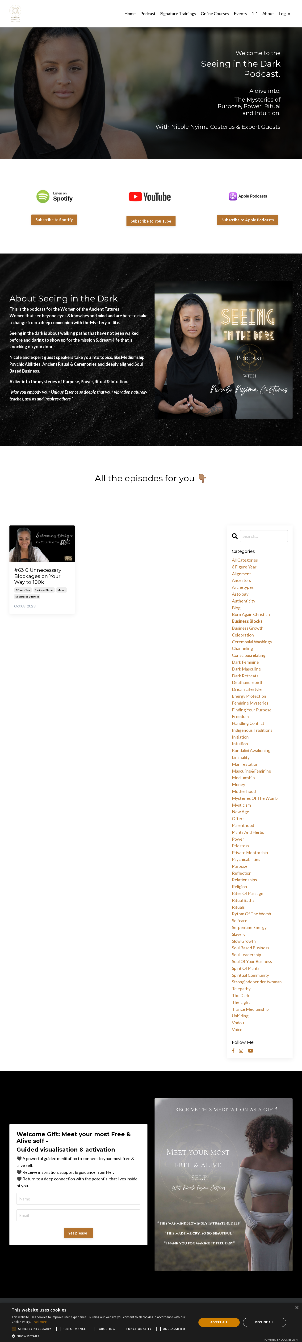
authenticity (243, 600)
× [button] (296, 1308)
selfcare (239, 920)
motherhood (244, 791)
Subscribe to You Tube (151, 221)
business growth (248, 628)
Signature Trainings (178, 13)
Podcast (147, 13)
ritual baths (243, 900)
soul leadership (246, 954)
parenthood (243, 825)
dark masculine (246, 668)
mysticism (241, 805)
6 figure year (23, 590)
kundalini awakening (251, 750)
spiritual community (250, 975)
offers (238, 818)
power (238, 839)
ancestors (241, 580)
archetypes (243, 587)
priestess (240, 845)
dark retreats (245, 675)
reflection (242, 873)
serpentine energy (249, 927)
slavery (238, 934)
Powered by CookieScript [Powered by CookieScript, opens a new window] (281, 1339)
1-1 (255, 13)
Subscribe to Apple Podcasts (248, 220)
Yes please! (78, 1233)
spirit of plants (246, 968)
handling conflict (248, 723)
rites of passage (247, 893)
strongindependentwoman (257, 981)
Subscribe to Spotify (54, 219)
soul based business (27, 596)
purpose (239, 866)
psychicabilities (246, 859)
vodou (238, 1022)
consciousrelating (248, 655)
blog (236, 607)
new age (240, 811)
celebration (243, 634)
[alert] (151, 1322)
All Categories (245, 560)
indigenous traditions (252, 730)
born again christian (251, 614)
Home (130, 13)
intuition (240, 743)
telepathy (241, 988)
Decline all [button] (264, 1322)
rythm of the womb (251, 913)
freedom (240, 716)
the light (241, 1002)
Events (240, 13)
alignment (241, 573)
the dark (240, 995)
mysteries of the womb (255, 798)
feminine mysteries (250, 702)
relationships (244, 879)
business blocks (44, 590)
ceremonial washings (252, 641)
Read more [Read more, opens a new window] (39, 1322)
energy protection (249, 696)
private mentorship (250, 852)
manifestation (245, 764)
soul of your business (252, 961)
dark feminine (245, 662)
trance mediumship (250, 1009)
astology (240, 594)
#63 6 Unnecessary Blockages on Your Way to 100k (37, 576)
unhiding (240, 1015)
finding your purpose (252, 709)
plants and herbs (248, 832)
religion (239, 886)
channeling (242, 648)
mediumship (243, 777)
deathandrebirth (248, 682)
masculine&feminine (251, 771)
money (62, 590)
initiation (240, 737)
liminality (241, 757)
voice (237, 1029)
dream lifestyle (247, 689)
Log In (284, 13)
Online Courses (215, 13)
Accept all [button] (219, 1322)
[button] (101, 1336)
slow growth (244, 941)
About (268, 13)
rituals (238, 907)
